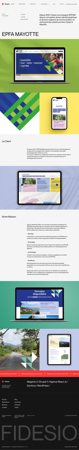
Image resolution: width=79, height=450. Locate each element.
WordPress (43, 385)
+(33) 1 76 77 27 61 (30, 415)
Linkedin (4, 407)
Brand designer (24, 19)
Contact (62, 4)
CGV (26, 446)
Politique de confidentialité (18, 446)
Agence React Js (58, 381)
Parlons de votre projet (71, 4)
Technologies (44, 4)
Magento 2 (32, 381)
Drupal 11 (43, 381)
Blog (54, 4)
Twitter (17, 407)
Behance (4, 405)
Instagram (17, 405)
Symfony (31, 385)
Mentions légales (6, 446)
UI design (23, 14)
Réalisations (22, 4)
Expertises (32, 4)
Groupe (12, 4)
